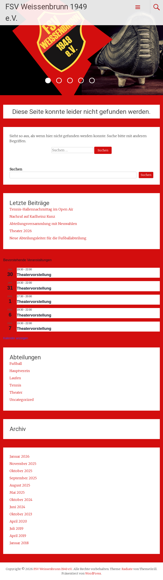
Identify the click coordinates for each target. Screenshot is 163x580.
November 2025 (23, 463)
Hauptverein (20, 371)
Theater (16, 392)
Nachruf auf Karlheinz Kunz (32, 216)
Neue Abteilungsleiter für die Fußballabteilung (48, 238)
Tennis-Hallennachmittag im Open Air (41, 209)
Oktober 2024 (21, 500)
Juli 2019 (16, 528)
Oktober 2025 (21, 471)
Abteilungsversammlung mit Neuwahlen (43, 224)
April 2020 (18, 521)
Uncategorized (22, 399)
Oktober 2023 (21, 514)
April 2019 (18, 536)
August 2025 (20, 485)
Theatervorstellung (34, 275)
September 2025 (23, 478)
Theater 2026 (21, 231)
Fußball (16, 363)
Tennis (15, 385)
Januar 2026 (20, 456)
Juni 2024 (17, 507)
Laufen (15, 378)
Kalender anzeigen (15, 338)
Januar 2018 (19, 543)
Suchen (16, 169)
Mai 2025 (17, 492)
